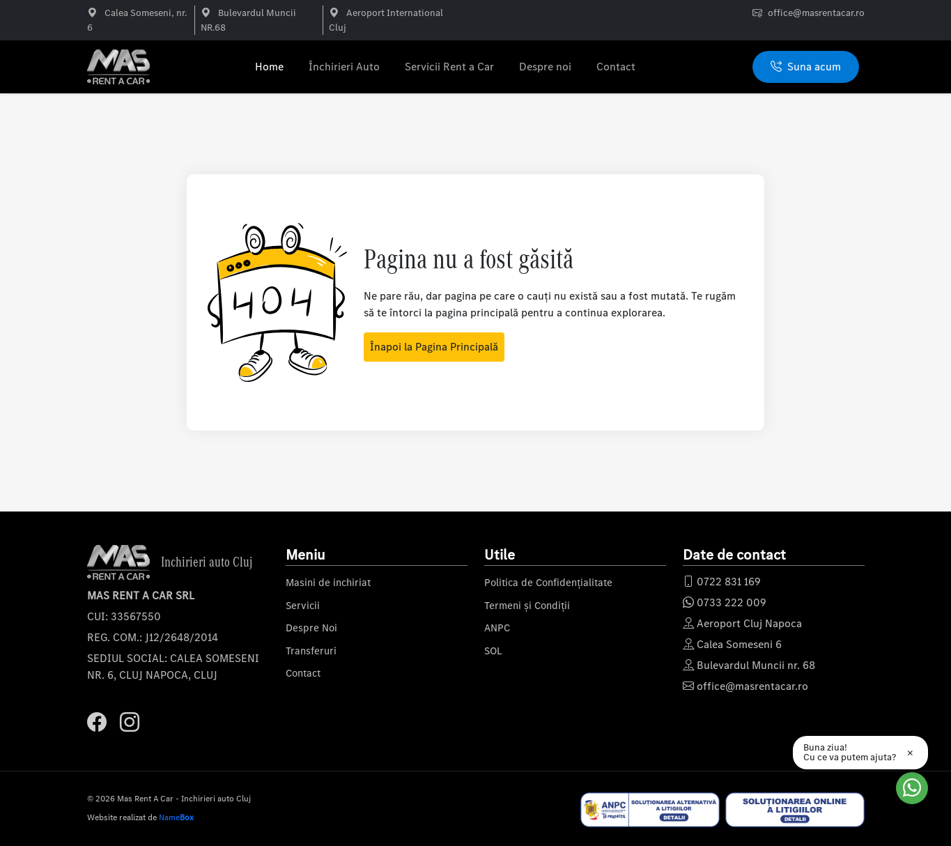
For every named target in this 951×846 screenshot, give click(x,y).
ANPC (497, 628)
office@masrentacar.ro (816, 13)
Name (176, 817)
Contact (615, 66)
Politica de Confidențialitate (548, 583)
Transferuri (311, 651)
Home (269, 66)
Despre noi (545, 66)
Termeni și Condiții (527, 606)
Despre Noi (311, 628)
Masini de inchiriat (328, 583)
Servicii (303, 606)
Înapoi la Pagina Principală (434, 346)
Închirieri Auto (344, 66)
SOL (493, 651)
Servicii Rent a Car (449, 66)
